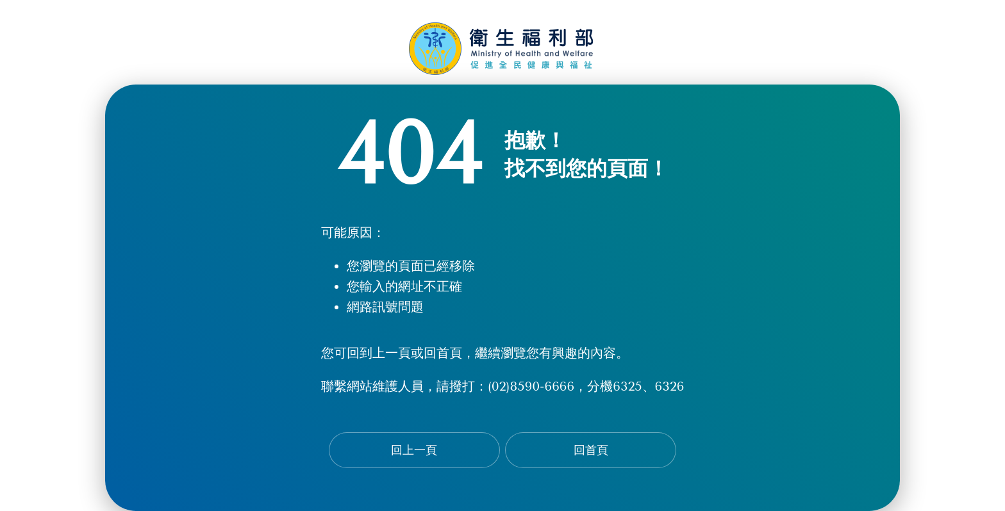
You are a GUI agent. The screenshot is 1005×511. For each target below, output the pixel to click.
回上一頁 (414, 450)
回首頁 (591, 450)
